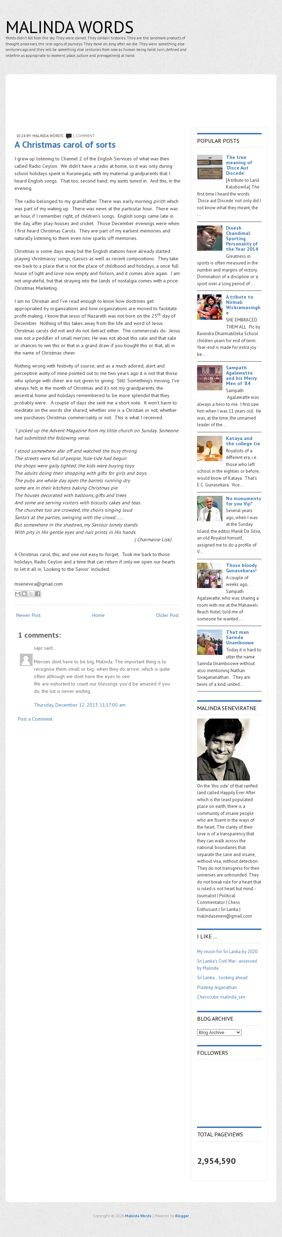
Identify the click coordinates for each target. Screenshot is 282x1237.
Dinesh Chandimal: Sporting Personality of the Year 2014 (242, 238)
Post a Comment (35, 719)
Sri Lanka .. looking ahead (222, 978)
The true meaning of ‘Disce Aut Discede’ (239, 165)
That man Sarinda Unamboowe (240, 637)
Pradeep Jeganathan (217, 987)
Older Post (167, 615)
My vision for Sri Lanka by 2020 (227, 952)
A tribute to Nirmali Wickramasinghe (243, 305)
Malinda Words (70, 26)
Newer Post (28, 615)
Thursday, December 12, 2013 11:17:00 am (79, 705)
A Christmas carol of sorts (65, 144)
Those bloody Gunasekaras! (241, 568)
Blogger (182, 1215)
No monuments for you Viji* (243, 501)
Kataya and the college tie (243, 441)
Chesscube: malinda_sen (221, 997)
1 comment (84, 135)
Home (98, 615)
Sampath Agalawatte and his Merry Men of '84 (241, 375)
